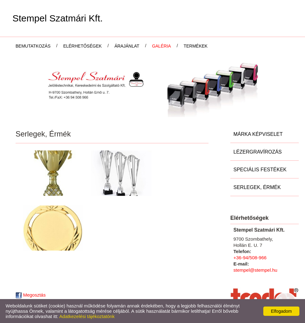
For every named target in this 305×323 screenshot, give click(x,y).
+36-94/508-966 (249, 257)
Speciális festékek (260, 169)
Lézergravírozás (257, 152)
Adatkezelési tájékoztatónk (87, 316)
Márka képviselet (258, 134)
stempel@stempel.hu (255, 270)
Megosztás (31, 295)
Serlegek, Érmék (257, 187)
